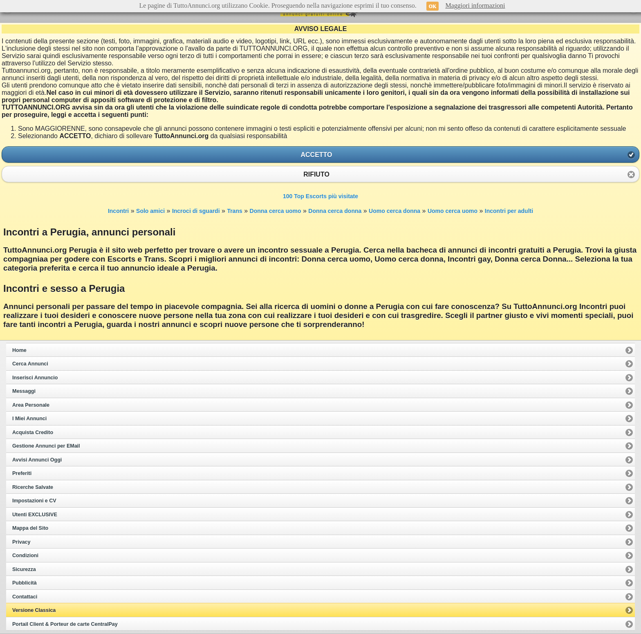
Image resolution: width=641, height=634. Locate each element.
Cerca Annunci (30, 364)
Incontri (118, 211)
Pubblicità (24, 583)
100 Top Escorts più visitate (320, 196)
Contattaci (24, 597)
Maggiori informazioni (475, 5)
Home (19, 350)
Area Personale (30, 405)
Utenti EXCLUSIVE (34, 515)
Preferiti (21, 473)
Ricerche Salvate (32, 487)
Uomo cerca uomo (452, 211)
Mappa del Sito (30, 528)
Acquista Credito (32, 432)
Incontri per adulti (509, 211)
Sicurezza (24, 569)
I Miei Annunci (29, 418)
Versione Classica (34, 610)
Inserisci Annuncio (35, 378)
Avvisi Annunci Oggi (37, 460)
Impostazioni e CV (34, 501)
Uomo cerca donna (394, 211)
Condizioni (25, 555)
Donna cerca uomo (275, 211)
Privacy (21, 542)
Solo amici (150, 211)
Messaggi (24, 391)
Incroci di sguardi (196, 211)
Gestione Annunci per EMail (46, 446)
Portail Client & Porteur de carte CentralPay (65, 624)
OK (433, 6)
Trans (234, 211)
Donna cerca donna (334, 211)
